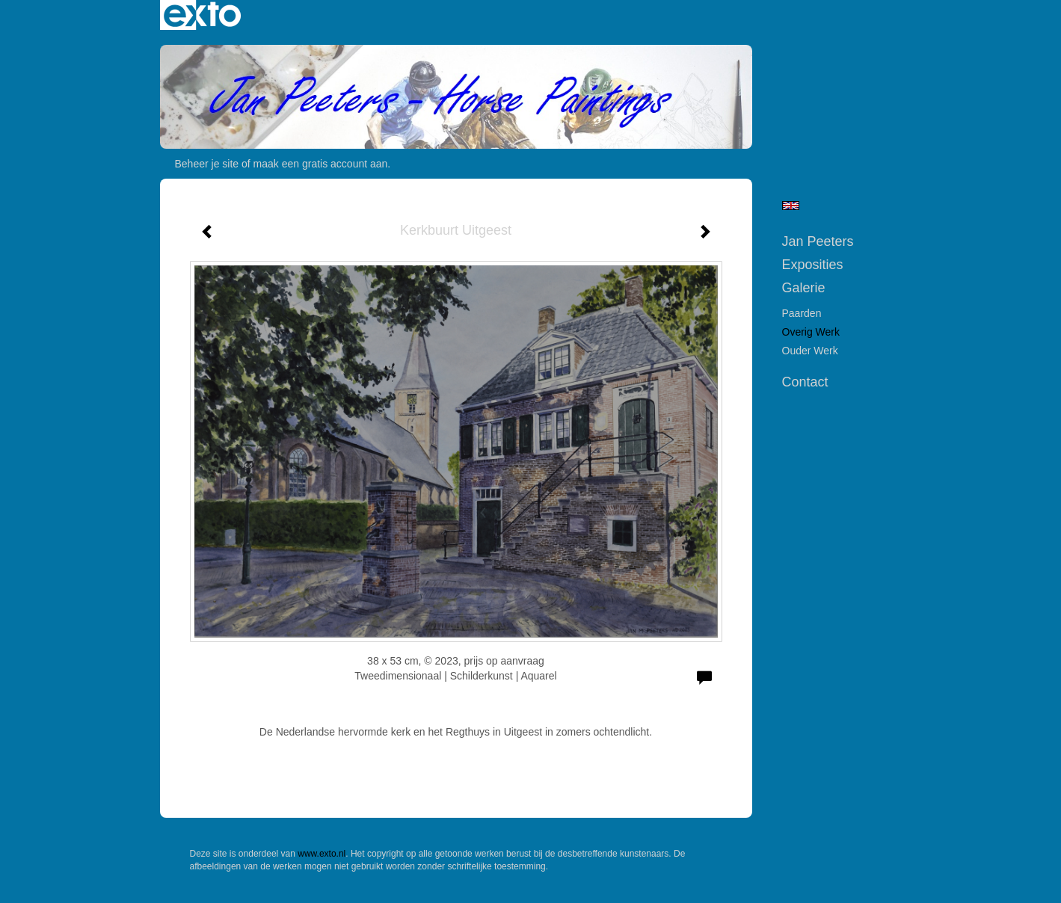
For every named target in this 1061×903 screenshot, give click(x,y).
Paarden (802, 313)
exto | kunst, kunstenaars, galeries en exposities (202, 15)
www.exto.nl (321, 853)
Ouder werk (810, 351)
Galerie (803, 287)
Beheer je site (207, 164)
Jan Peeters (818, 241)
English (790, 205)
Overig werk (811, 332)
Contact (805, 382)
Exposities (812, 264)
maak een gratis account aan (320, 164)
